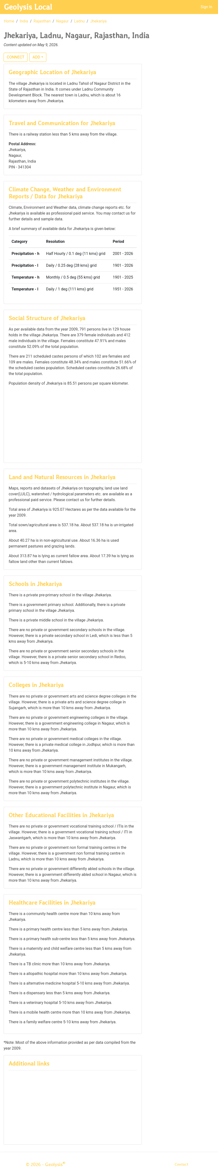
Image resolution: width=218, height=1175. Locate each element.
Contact (181, 1164)
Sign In (206, 7)
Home (9, 21)
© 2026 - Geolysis (45, 1164)
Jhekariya (98, 21)
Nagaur (62, 21)
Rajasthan (42, 21)
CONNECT (15, 57)
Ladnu (79, 21)
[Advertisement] (73, 424)
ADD (36, 57)
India (24, 21)
